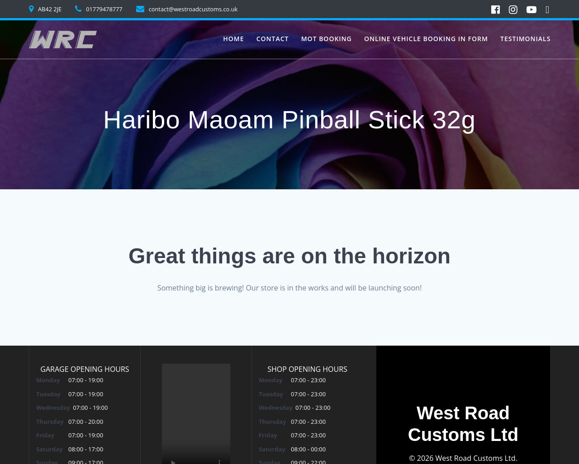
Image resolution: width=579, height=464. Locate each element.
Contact (272, 38)
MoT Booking (326, 38)
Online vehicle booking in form (426, 38)
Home (233, 38)
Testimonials (525, 38)
